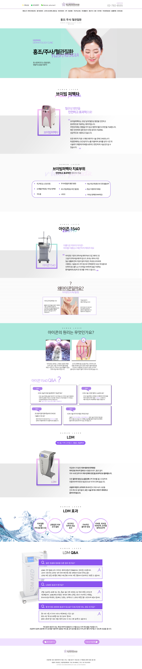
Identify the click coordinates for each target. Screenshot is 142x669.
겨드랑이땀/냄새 (106, 11)
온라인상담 (119, 11)
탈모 (95, 11)
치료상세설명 (92, 642)
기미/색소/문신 (77, 11)
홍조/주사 (91, 11)
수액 (66, 11)
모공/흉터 (70, 11)
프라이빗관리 (61, 11)
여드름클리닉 (85, 11)
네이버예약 (35, 5)
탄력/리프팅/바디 (32, 11)
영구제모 (99, 11)
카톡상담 (25, 5)
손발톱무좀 (113, 11)
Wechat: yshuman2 (48, 5)
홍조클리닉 (49, 642)
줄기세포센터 (40, 11)
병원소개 (25, 11)
